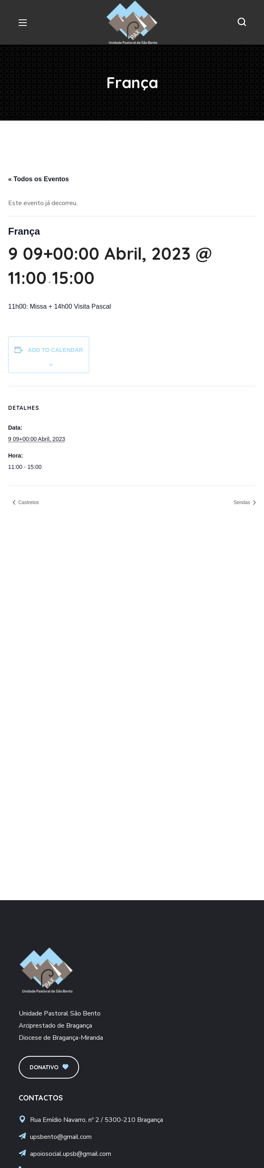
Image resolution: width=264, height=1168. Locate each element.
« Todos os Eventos (38, 179)
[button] (242, 22)
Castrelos (28, 502)
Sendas (242, 502)
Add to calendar (55, 350)
